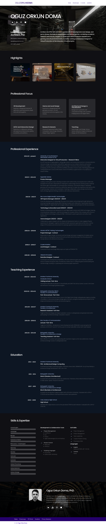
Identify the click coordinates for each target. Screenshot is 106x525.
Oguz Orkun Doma (22, 523)
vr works (83, 3)
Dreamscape (22, 519)
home (69, 3)
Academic (37, 519)
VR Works (30, 519)
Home (15, 519)
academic (89, 3)
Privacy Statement (46, 519)
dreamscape (76, 3)
